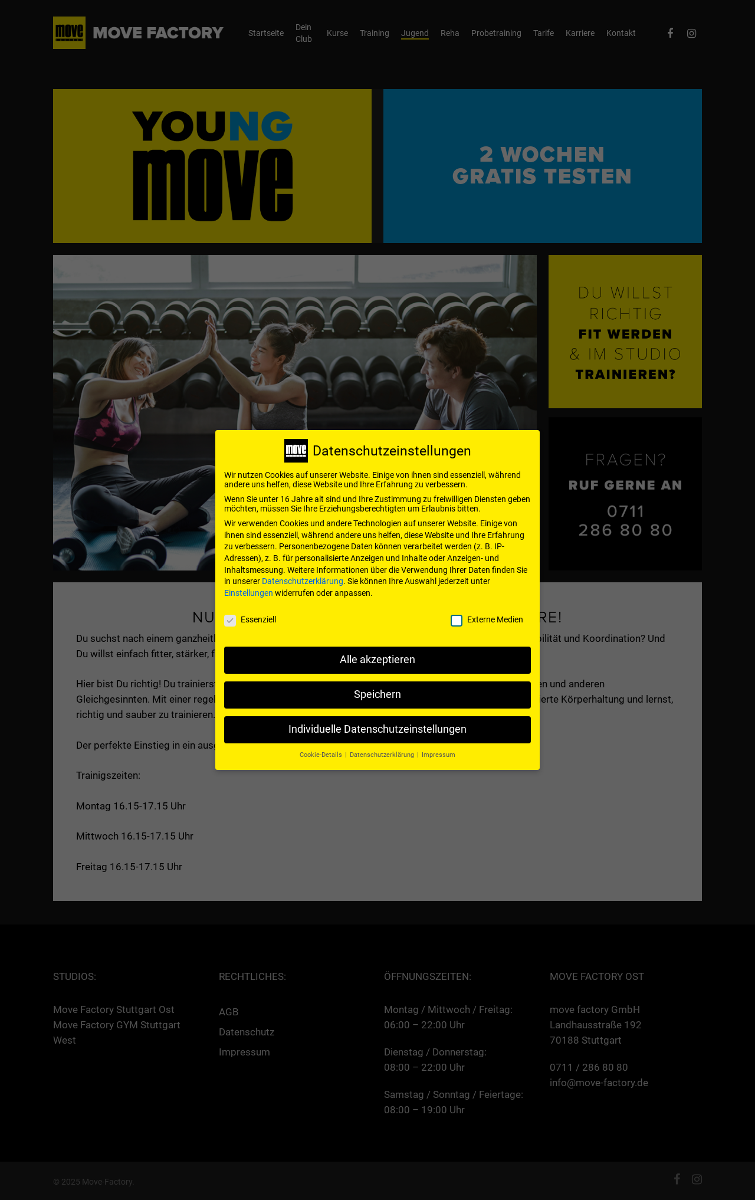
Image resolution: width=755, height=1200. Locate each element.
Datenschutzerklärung (302, 574)
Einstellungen (248, 586)
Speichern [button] (377, 688)
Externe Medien (487, 612)
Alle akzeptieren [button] (377, 653)
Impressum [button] (438, 748)
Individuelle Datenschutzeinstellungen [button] (377, 723)
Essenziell (250, 612)
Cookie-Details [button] (322, 748)
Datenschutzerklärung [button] (383, 748)
